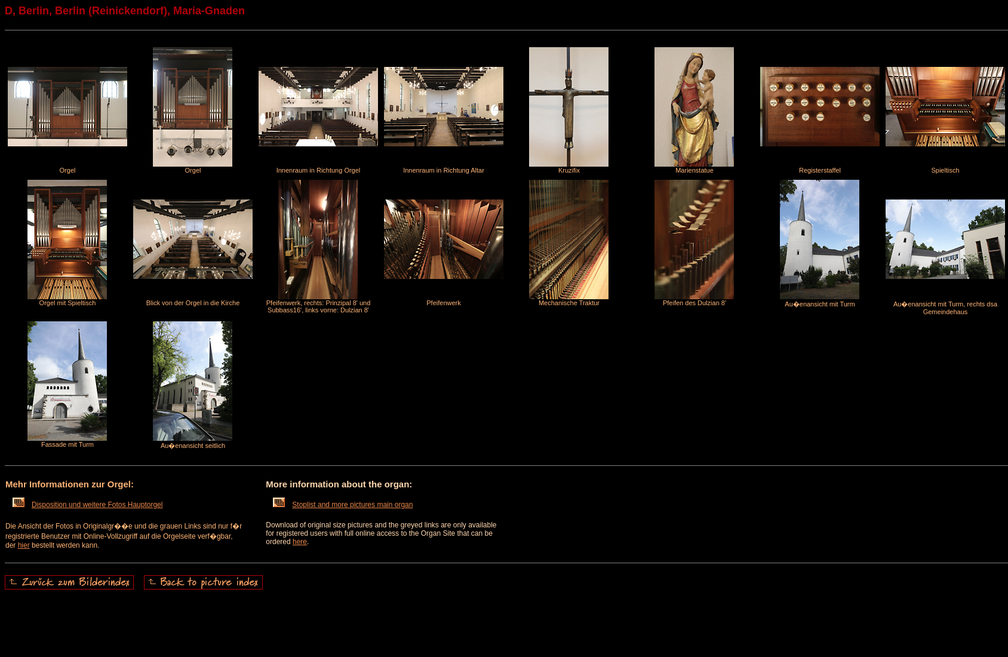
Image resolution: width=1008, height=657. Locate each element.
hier (24, 545)
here (300, 542)
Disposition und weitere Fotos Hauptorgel (87, 505)
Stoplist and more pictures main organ (343, 505)
